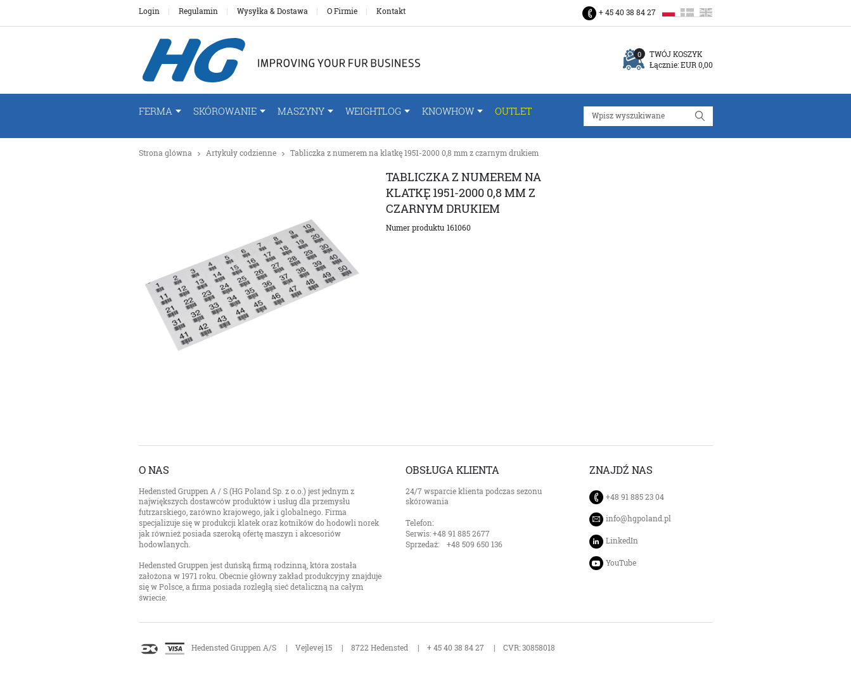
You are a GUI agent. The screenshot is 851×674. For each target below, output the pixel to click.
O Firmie (342, 11)
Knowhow (448, 111)
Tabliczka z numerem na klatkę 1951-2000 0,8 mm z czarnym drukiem (414, 153)
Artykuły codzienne (241, 153)
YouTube (621, 562)
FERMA (155, 111)
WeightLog (373, 111)
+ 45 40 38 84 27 (627, 12)
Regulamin (198, 11)
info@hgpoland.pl (638, 519)
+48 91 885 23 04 (635, 497)
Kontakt (391, 11)
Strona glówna (165, 153)
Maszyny (301, 111)
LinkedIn (622, 540)
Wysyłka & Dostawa (272, 11)
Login (149, 11)
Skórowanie (225, 111)
